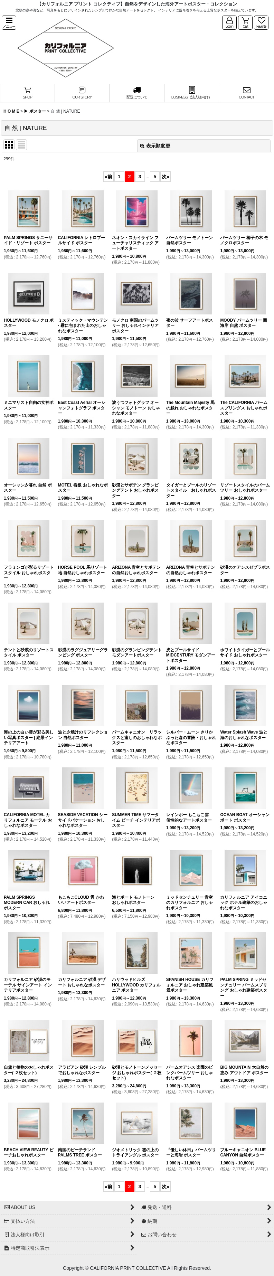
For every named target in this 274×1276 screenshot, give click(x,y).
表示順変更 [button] (155, 146)
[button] (9, 23)
